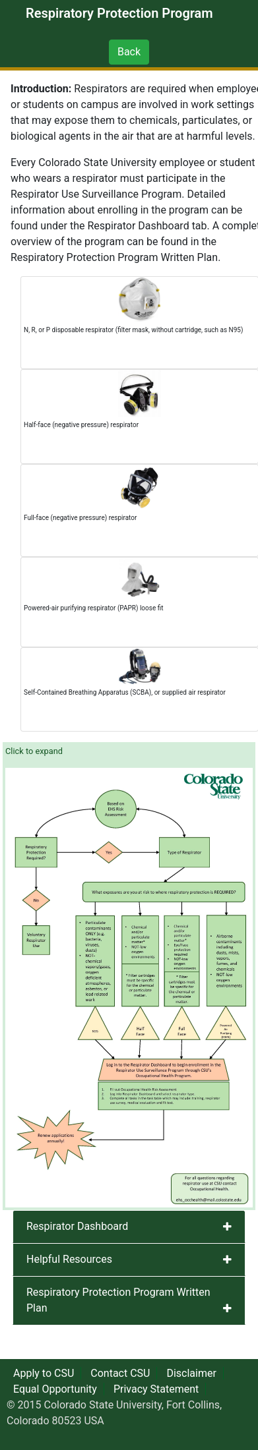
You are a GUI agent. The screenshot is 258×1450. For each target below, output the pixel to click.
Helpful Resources (69, 1259)
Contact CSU (120, 1373)
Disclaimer (191, 1373)
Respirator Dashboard (77, 1226)
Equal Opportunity (55, 1389)
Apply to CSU (43, 1373)
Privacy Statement (156, 1389)
